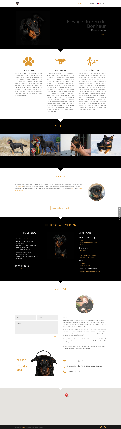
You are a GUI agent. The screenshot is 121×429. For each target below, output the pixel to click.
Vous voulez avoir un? (60, 208)
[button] (67, 395)
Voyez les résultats (20, 269)
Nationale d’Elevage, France (88, 255)
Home (79, 3)
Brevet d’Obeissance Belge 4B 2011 (90, 271)
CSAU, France (84, 253)
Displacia (82, 263)
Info (102, 35)
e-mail (73, 188)
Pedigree (82, 245)
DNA (81, 240)
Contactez (92, 3)
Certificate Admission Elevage (88, 242)
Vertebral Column (85, 265)
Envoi (54, 336)
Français (100, 3)
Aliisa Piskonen (28, 239)
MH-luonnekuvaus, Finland (87, 257)
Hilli (86, 3)
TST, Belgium (83, 251)
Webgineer (25, 427)
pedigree (20, 186)
